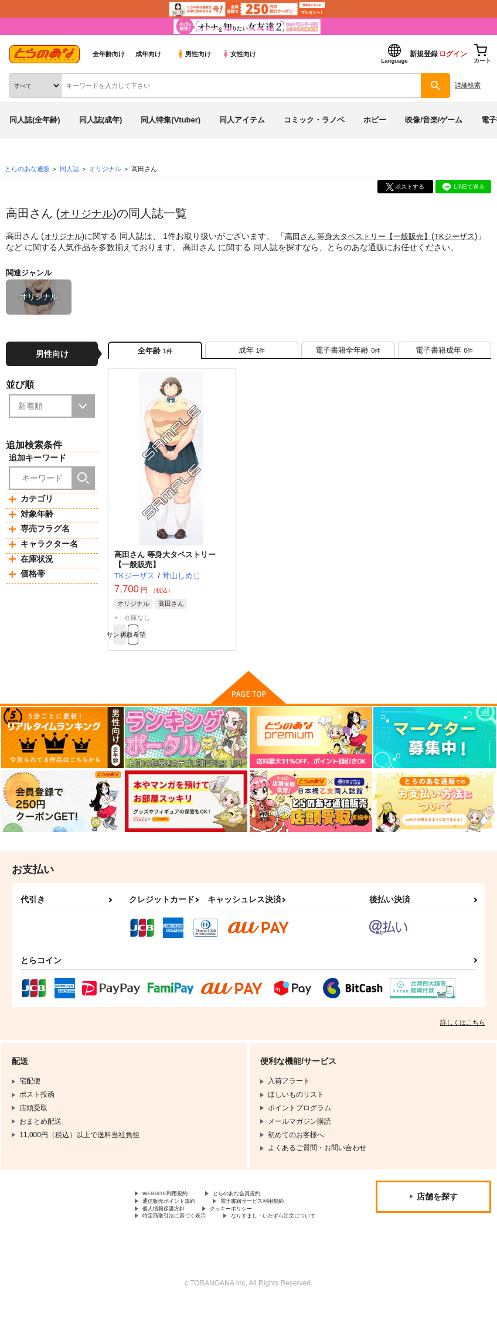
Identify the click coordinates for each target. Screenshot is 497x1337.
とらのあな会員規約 (259, 1209)
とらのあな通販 (27, 168)
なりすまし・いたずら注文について (198, 1248)
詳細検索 (468, 84)
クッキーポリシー (170, 1238)
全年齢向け (109, 53)
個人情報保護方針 (280, 1228)
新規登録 (424, 54)
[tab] (251, 354)
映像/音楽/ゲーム (433, 119)
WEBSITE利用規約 (172, 1209)
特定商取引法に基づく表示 (266, 1238)
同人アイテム (242, 119)
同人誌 (69, 168)
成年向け (148, 53)
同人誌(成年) (100, 119)
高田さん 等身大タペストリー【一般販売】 (367, 236)
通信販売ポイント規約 (177, 1218)
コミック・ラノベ (314, 119)
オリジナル (89, 213)
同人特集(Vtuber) (170, 119)
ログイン (453, 54)
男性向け (193, 54)
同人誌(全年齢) (34, 119)
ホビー (374, 119)
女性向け (239, 54)
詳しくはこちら (462, 1036)
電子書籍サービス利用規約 (184, 1228)
